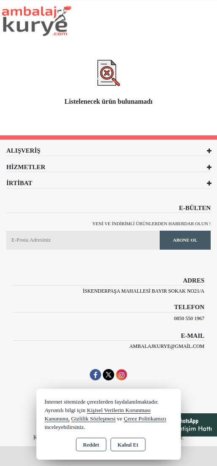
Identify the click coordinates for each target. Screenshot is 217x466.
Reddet (91, 445)
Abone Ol (185, 239)
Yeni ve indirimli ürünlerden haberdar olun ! (151, 223)
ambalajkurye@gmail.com (166, 346)
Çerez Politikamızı (145, 418)
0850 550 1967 (189, 318)
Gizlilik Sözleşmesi (93, 418)
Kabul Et (128, 445)
